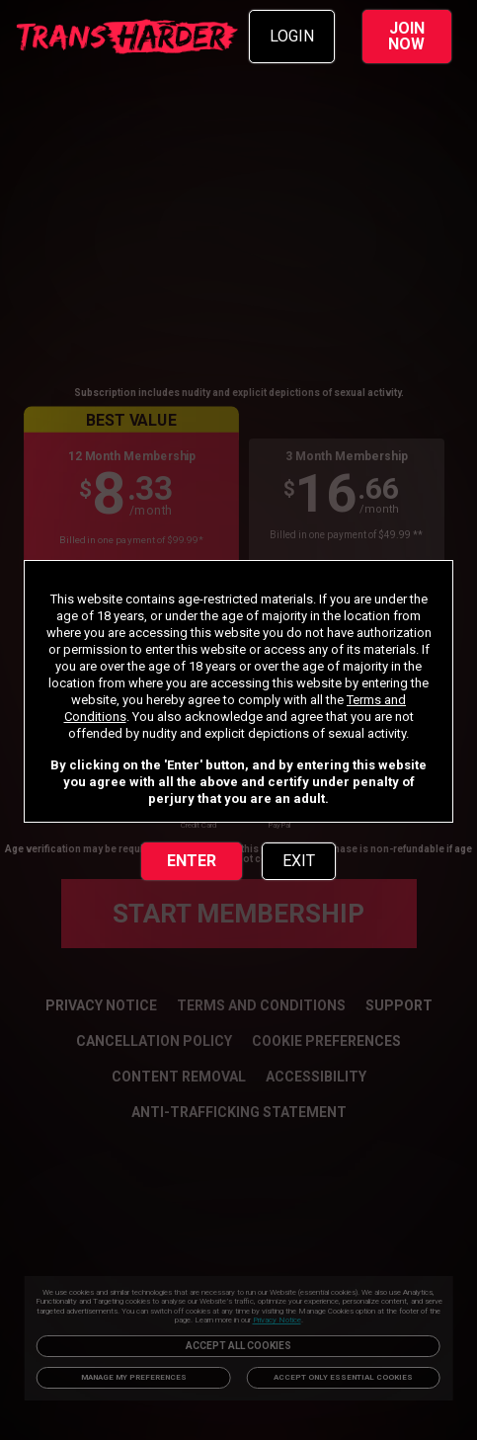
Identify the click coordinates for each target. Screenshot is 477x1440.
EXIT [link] (298, 860)
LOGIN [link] (292, 36)
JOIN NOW (406, 36)
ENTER (191, 860)
